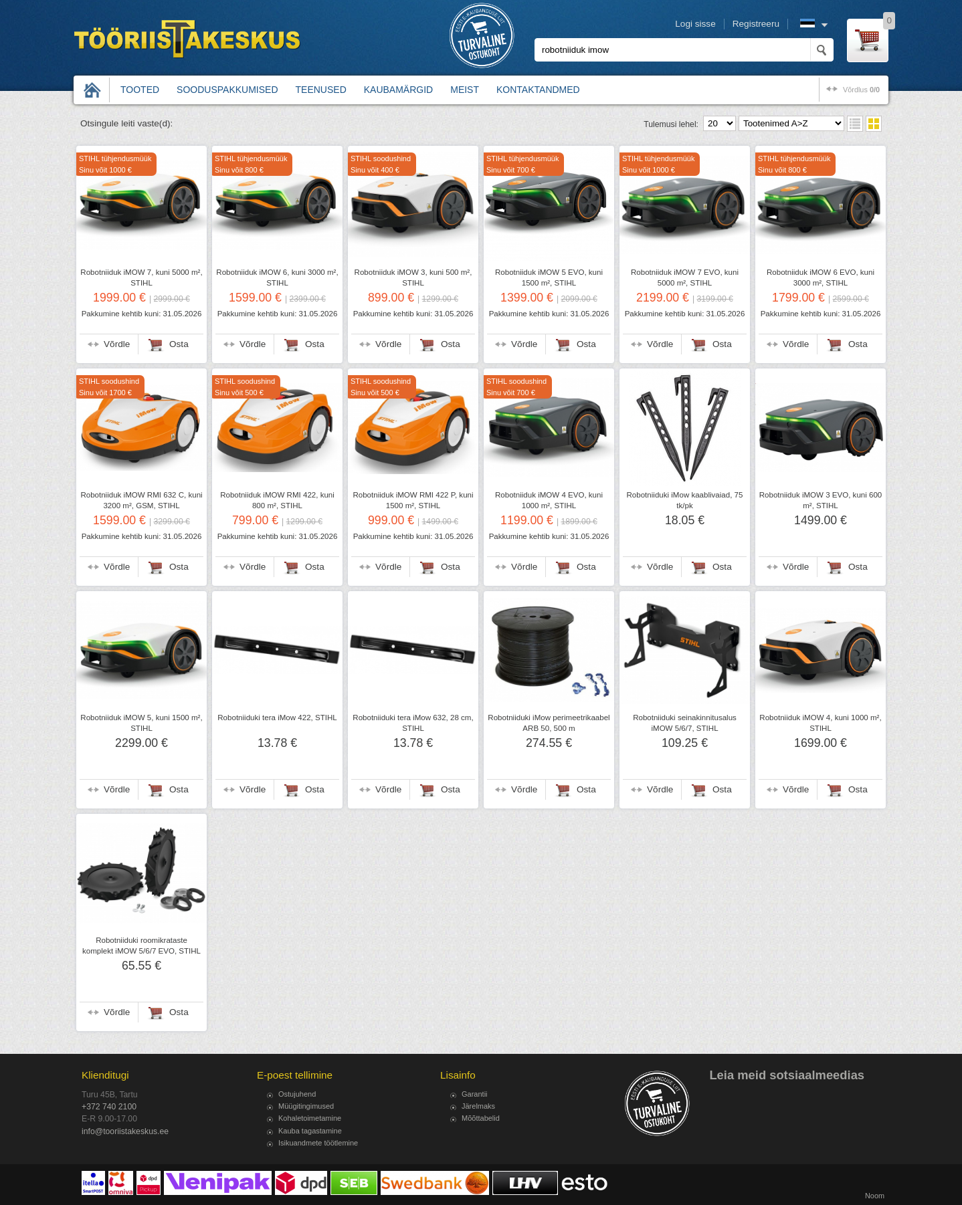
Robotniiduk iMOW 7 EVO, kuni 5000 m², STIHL (685, 277)
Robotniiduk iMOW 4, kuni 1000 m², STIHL (820, 723)
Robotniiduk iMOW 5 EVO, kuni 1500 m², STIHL (549, 277)
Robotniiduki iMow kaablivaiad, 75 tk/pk (685, 500)
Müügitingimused (306, 1106)
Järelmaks (478, 1106)
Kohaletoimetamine (309, 1118)
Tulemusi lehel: (671, 124)
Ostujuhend (297, 1094)
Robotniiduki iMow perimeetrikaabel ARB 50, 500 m (548, 723)
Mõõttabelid (481, 1118)
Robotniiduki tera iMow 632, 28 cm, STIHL (413, 723)
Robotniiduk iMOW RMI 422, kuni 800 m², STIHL (277, 500)
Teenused (321, 89)
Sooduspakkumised (227, 89)
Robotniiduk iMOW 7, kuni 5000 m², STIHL (141, 277)
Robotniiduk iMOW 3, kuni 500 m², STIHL (413, 277)
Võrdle (117, 344)
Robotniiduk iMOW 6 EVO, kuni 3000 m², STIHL (820, 277)
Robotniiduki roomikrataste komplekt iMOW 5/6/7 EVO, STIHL (141, 945)
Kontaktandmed (538, 89)
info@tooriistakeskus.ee (125, 1131)
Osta (179, 344)
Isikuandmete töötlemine (318, 1143)
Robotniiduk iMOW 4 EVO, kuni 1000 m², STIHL (549, 500)
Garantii (475, 1094)
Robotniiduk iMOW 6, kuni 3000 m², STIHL (277, 277)
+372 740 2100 (109, 1106)
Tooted (139, 89)
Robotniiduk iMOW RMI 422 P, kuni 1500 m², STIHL (413, 500)
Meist (464, 89)
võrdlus (861, 90)
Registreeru (756, 24)
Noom (874, 1196)
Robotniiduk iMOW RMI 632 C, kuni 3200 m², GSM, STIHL (141, 500)
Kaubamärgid (398, 89)
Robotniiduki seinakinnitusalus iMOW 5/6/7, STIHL (685, 723)
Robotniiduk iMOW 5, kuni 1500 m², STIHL (141, 723)
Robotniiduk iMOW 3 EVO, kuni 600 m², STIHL (820, 500)
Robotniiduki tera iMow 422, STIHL (276, 718)
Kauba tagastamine (310, 1131)
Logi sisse (695, 24)
